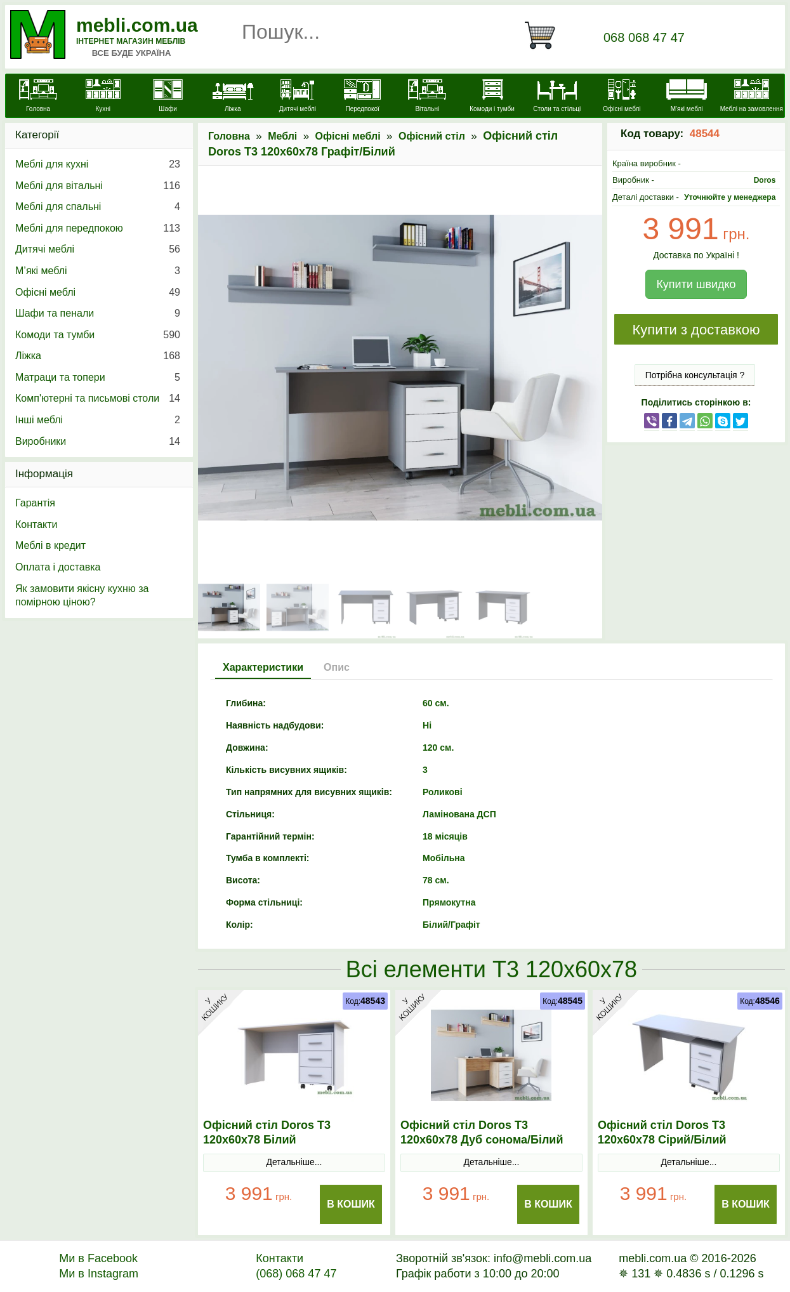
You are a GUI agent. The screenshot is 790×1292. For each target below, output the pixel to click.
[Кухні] (102, 97)
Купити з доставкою (696, 330)
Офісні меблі (348, 136)
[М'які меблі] (686, 97)
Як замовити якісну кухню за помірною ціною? (81, 595)
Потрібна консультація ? (695, 375)
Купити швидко (695, 284)
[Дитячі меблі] (297, 97)
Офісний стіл (431, 136)
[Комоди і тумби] (491, 97)
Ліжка (97, 356)
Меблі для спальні (97, 207)
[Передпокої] (362, 97)
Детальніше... (294, 1162)
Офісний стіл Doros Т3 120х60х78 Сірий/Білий (662, 1132)
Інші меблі (97, 420)
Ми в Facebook (98, 1258)
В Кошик (351, 1204)
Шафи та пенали (97, 313)
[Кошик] (545, 35)
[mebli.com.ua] (38, 97)
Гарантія (35, 503)
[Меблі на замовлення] (751, 97)
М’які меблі (97, 271)
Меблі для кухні (97, 164)
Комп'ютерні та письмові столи (97, 398)
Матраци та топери (97, 378)
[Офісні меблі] (621, 97)
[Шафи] (167, 97)
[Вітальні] (427, 97)
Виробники (97, 442)
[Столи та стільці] (557, 97)
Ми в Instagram (98, 1273)
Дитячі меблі (97, 249)
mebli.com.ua (137, 25)
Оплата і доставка (58, 567)
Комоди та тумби (97, 335)
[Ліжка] (233, 97)
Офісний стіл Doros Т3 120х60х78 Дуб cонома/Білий (481, 1132)
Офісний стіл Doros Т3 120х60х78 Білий (267, 1132)
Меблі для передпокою (97, 228)
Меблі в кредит (50, 545)
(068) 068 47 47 (296, 1273)
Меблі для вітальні (97, 186)
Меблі (282, 136)
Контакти (36, 524)
